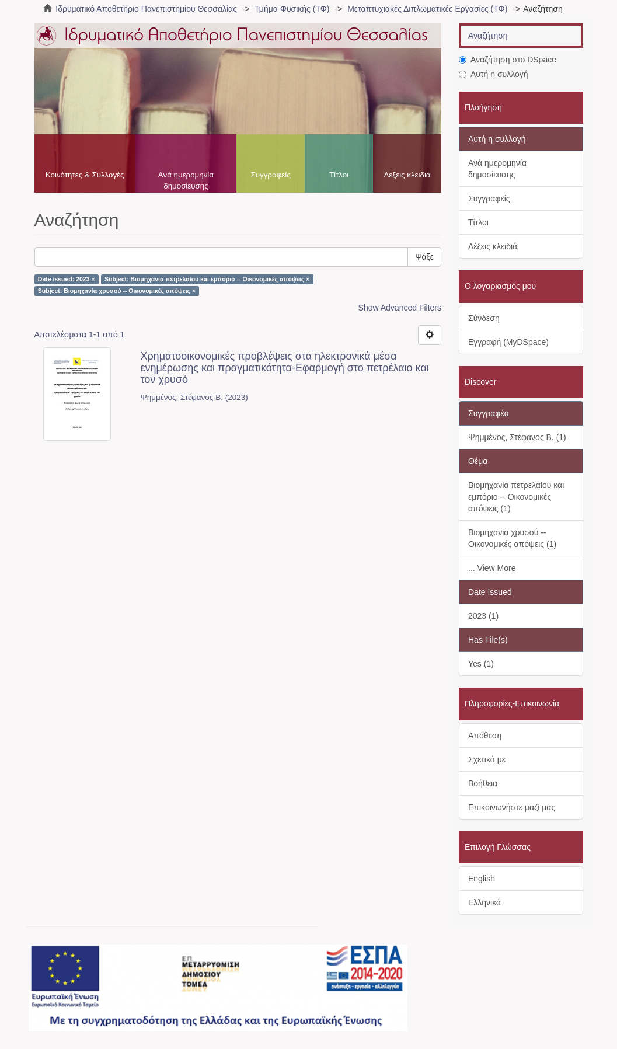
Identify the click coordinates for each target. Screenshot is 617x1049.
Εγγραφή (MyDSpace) (508, 342)
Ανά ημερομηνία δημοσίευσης (186, 180)
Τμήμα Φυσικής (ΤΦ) (292, 8)
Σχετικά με (487, 759)
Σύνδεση (484, 318)
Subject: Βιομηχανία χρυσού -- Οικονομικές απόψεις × (117, 290)
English (481, 878)
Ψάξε (424, 257)
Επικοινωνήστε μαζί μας (511, 807)
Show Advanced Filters (399, 307)
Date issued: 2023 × (66, 279)
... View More (491, 568)
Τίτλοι (338, 174)
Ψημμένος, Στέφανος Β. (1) (517, 437)
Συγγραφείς (270, 174)
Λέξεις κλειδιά (407, 174)
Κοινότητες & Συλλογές (85, 174)
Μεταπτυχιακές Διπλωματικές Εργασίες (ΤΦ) (427, 8)
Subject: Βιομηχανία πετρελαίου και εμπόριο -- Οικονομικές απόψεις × (206, 279)
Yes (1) (481, 663)
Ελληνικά (484, 902)
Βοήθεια (482, 783)
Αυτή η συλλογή (493, 74)
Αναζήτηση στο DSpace (507, 59)
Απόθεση (484, 735)
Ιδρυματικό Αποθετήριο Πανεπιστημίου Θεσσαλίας (146, 8)
